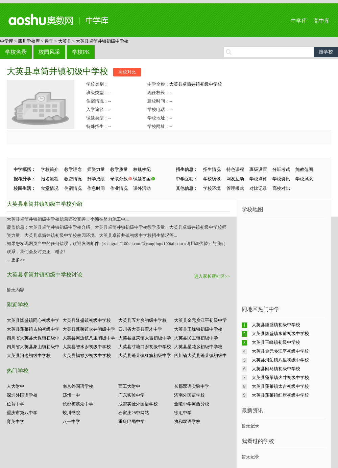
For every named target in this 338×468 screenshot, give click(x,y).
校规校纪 (142, 169)
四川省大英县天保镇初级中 (33, 337)
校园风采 (49, 52)
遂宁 (49, 41)
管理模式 (235, 188)
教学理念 (73, 169)
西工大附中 (129, 386)
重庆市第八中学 (22, 412)
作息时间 (96, 188)
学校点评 (258, 178)
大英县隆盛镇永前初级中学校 (280, 333)
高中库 (321, 21)
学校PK (81, 52)
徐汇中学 (183, 412)
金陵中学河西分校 (191, 403)
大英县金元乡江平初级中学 (200, 320)
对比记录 (258, 188)
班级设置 (258, 169)
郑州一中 (71, 395)
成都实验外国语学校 (138, 403)
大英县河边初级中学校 (29, 355)
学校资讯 (281, 178)
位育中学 (15, 403)
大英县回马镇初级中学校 (276, 368)
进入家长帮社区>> (212, 276)
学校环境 (212, 188)
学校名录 (16, 52)
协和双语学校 (187, 421)
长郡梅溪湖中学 (78, 403)
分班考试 (281, 169)
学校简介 (49, 169)
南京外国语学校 (78, 386)
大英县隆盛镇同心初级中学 (33, 320)
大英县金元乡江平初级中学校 (280, 351)
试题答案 (142, 178)
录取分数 (119, 178)
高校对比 (127, 71)
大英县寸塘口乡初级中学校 (144, 346)
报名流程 (49, 178)
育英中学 (15, 421)
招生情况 (212, 169)
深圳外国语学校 (22, 395)
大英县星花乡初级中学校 (198, 346)
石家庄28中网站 (133, 412)
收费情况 (73, 178)
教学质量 (119, 169)
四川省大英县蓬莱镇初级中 (200, 355)
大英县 (64, 41)
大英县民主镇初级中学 (196, 337)
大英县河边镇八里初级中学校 (280, 359)
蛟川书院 (71, 412)
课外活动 (142, 188)
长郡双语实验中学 (191, 386)
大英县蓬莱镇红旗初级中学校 (280, 395)
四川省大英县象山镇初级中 (33, 346)
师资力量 (96, 169)
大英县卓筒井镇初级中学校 (102, 41)
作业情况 (119, 188)
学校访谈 (212, 178)
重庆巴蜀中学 (131, 421)
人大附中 (15, 386)
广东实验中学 (131, 395)
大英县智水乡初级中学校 (87, 346)
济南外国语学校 (189, 395)
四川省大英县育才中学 (140, 329)
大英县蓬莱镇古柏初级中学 (33, 329)
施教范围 (304, 169)
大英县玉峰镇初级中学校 (198, 329)
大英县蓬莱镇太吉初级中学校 (280, 386)
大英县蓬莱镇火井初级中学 (89, 329)
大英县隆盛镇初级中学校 (87, 320)
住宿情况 (73, 188)
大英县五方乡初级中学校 (142, 320)
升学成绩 (96, 178)
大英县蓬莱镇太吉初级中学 (144, 337)
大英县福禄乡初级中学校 (87, 355)
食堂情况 (49, 188)
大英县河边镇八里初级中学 (89, 337)
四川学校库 (29, 41)
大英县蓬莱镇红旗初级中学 (144, 355)
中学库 (299, 21)
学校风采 (304, 178)
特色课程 (235, 169)
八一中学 (71, 421)
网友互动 (235, 178)
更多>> (18, 259)
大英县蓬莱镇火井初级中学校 (280, 377)
